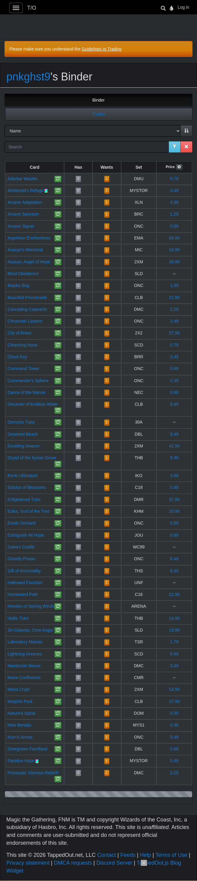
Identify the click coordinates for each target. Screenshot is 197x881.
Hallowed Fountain (25, 582)
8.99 (174, 457)
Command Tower (24, 368)
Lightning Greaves (25, 654)
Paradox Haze (21, 760)
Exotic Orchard (22, 523)
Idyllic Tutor (18, 618)
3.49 (174, 190)
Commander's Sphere (28, 380)
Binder (98, 100)
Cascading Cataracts (27, 309)
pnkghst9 (28, 76)
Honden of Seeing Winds (31, 606)
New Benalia (19, 725)
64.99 (174, 238)
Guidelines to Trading (102, 49)
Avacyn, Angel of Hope (29, 261)
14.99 (174, 618)
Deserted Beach (23, 434)
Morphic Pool (20, 701)
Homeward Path (23, 594)
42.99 (174, 446)
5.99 (174, 748)
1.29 (174, 214)
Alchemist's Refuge (25, 190)
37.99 (174, 499)
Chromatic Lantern (25, 321)
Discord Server (114, 863)
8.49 (174, 434)
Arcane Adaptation (25, 202)
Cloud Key (17, 356)
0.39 (174, 380)
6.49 (174, 404)
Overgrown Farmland (27, 748)
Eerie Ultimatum (23, 475)
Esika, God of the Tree (28, 511)
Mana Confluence (24, 677)
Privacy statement (27, 863)
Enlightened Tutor (24, 499)
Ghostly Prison (21, 558)
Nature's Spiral (21, 713)
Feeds (127, 855)
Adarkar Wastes (22, 178)
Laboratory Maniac (25, 641)
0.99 (174, 226)
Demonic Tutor (21, 422)
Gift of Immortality (24, 570)
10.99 (174, 249)
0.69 (174, 368)
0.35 (174, 713)
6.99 (174, 654)
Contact (106, 855)
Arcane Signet (21, 226)
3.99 (174, 475)
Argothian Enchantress (29, 238)
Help (145, 855)
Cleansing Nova (22, 345)
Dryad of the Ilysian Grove (32, 457)
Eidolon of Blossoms (27, 487)
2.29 (174, 309)
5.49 (174, 487)
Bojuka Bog (18, 285)
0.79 (174, 178)
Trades (98, 114)
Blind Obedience (23, 273)
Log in (183, 7)
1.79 (174, 641)
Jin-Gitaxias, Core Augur (30, 630)
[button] (179, 167)
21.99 (174, 297)
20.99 (174, 511)
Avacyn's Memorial (25, 249)
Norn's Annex (20, 737)
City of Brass (19, 332)
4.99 (174, 202)
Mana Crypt (18, 689)
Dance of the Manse (26, 392)
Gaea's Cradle (21, 547)
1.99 (174, 285)
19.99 (174, 630)
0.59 (174, 523)
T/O (31, 8)
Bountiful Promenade (27, 297)
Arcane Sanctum (23, 214)
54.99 (174, 689)
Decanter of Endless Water (33, 404)
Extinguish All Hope (26, 535)
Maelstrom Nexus (24, 665)
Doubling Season (24, 446)
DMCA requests (73, 863)
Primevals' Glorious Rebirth (33, 772)
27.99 (174, 332)
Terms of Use (171, 855)
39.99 (174, 261)
